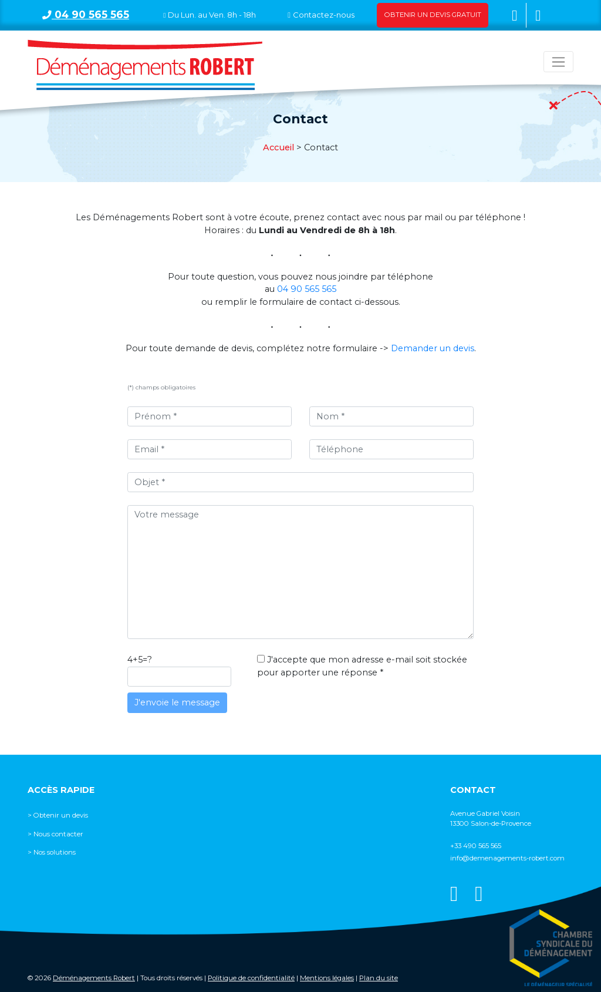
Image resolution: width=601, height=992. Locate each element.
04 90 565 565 (85, 14)
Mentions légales (327, 978)
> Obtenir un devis (58, 815)
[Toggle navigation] (558, 61)
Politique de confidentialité (251, 978)
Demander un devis (432, 348)
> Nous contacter (55, 834)
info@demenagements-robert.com (507, 858)
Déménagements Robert (94, 978)
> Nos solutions (52, 852)
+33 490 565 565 (475, 846)
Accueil (278, 147)
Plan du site (378, 978)
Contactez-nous (323, 14)
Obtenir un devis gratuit (432, 15)
